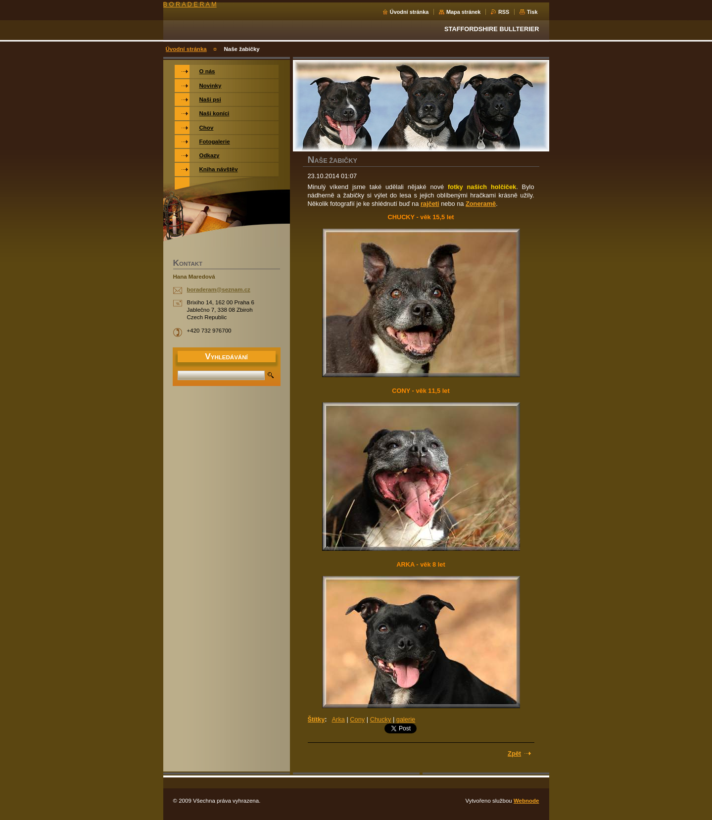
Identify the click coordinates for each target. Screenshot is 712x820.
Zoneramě (481, 203)
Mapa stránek (463, 12)
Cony (357, 719)
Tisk (532, 12)
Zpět (514, 753)
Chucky (380, 719)
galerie (405, 719)
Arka (338, 719)
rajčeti (430, 203)
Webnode (526, 801)
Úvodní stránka (409, 12)
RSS (503, 12)
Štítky (316, 719)
